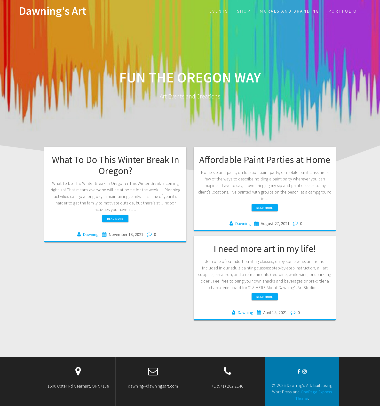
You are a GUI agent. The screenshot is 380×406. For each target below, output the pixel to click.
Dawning (91, 234)
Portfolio (342, 11)
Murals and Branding (289, 11)
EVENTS (218, 11)
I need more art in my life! (265, 249)
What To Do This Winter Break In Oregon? (115, 165)
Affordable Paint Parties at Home (264, 160)
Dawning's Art (52, 11)
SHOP (244, 11)
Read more (115, 218)
